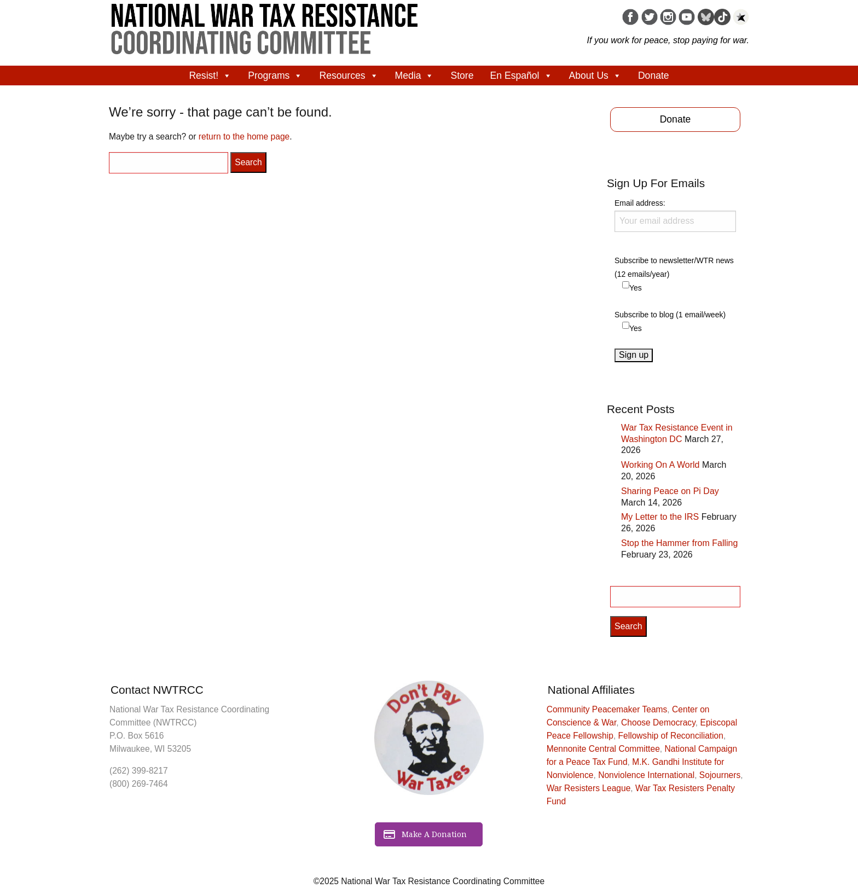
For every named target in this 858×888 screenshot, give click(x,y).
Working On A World (660, 464)
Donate (653, 75)
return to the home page (244, 136)
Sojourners (719, 775)
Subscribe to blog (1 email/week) (670, 314)
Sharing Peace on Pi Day (670, 491)
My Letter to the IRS (660, 516)
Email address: (675, 215)
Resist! (210, 75)
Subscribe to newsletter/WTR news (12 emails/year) (674, 267)
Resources (348, 75)
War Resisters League (589, 788)
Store (461, 75)
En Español (521, 75)
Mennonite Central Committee (603, 748)
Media (414, 75)
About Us (595, 75)
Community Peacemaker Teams (607, 709)
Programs (275, 75)
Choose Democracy (658, 722)
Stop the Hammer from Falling (679, 543)
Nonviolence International (646, 775)
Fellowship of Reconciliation (670, 735)
